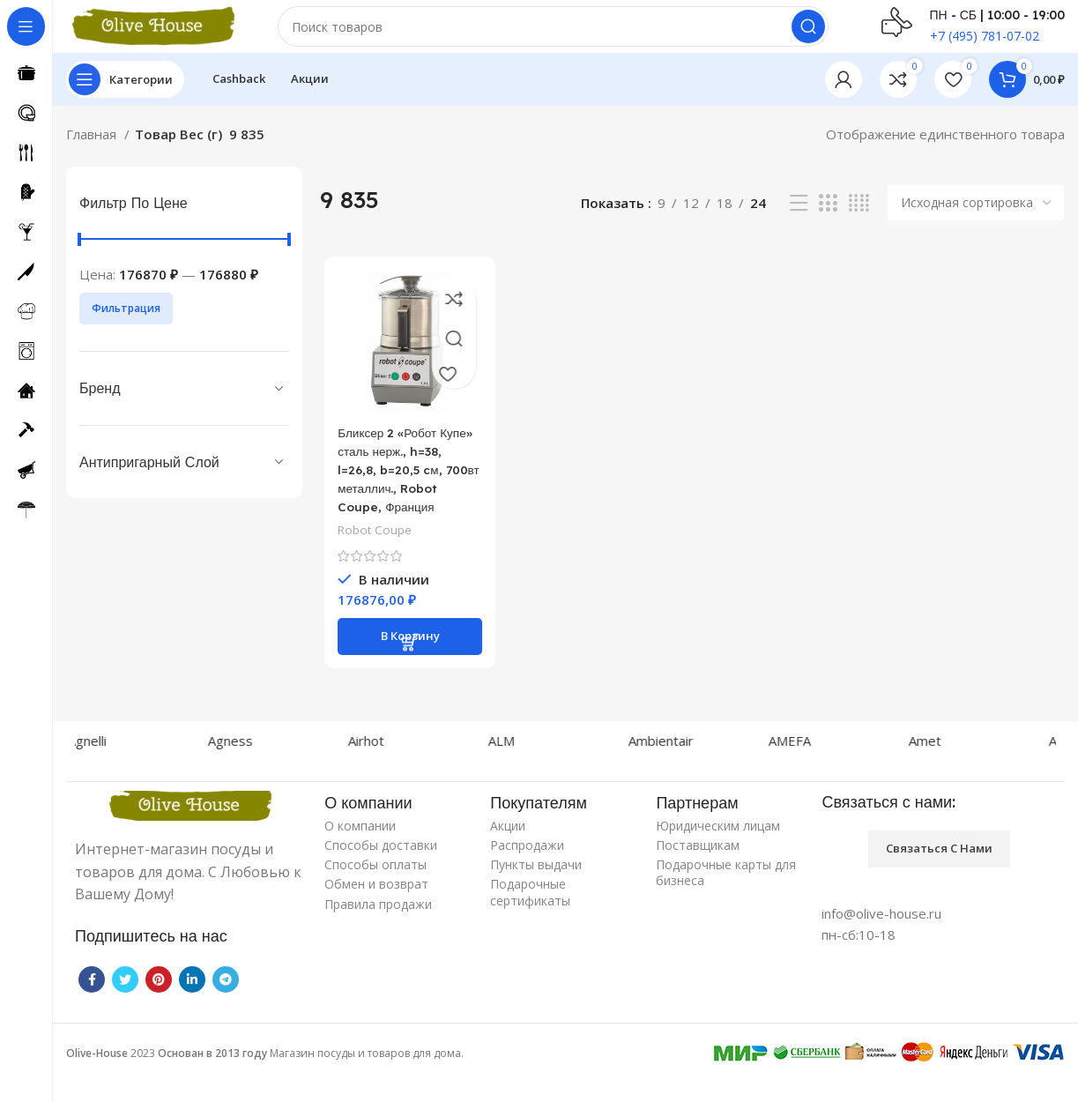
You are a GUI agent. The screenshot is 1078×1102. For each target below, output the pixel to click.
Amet (941, 769)
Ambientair (677, 769)
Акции (507, 854)
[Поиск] (553, 35)
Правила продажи (378, 933)
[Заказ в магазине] (976, 220)
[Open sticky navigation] (125, 97)
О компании (360, 854)
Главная (93, 151)
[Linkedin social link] (192, 1008)
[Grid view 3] (827, 221)
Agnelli (103, 769)
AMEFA (805, 769)
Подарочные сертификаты (530, 921)
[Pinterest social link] (158, 1008)
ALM (517, 769)
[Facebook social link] (91, 1008)
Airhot (382, 769)
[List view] (798, 221)
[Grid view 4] (859, 221)
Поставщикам (698, 874)
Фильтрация (126, 325)
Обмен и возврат (376, 913)
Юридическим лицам (718, 854)
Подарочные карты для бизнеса (726, 902)
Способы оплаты (375, 894)
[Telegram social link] (225, 1008)
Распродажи (527, 874)
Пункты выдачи (536, 894)
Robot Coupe (372, 567)
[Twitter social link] (125, 1008)
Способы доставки (380, 874)
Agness (246, 769)
